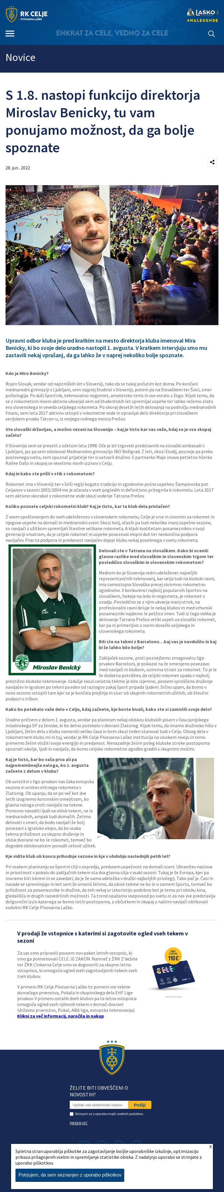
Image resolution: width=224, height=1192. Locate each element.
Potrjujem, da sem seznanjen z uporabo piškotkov (69, 1174)
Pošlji (140, 1104)
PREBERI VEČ (79, 1123)
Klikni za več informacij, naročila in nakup (60, 1016)
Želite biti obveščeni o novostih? (99, 1091)
